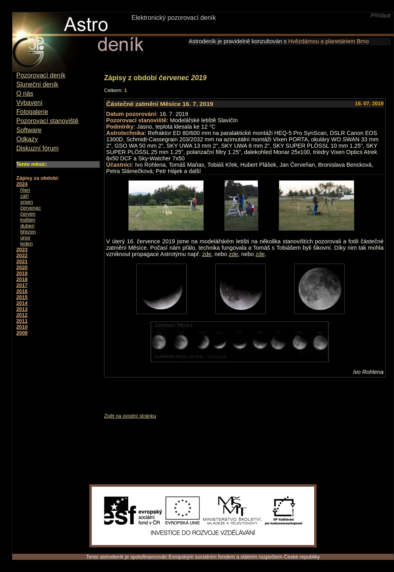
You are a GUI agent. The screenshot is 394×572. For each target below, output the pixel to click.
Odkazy (27, 139)
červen (27, 214)
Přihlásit (381, 15)
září (24, 196)
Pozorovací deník (41, 75)
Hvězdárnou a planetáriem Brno (328, 41)
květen (27, 220)
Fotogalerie (32, 111)
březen (28, 232)
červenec (30, 208)
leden (26, 244)
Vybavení (29, 102)
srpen (26, 202)
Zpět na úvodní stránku (130, 416)
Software (28, 130)
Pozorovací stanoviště (47, 120)
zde (206, 254)
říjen (25, 190)
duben (27, 226)
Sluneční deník (37, 84)
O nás (24, 93)
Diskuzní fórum (37, 148)
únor (25, 238)
